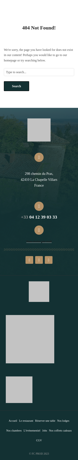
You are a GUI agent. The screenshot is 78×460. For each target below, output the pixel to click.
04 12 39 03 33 (39, 217)
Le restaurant (26, 420)
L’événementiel (32, 430)
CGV (39, 440)
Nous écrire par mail (39, 241)
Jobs (44, 430)
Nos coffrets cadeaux (60, 430)
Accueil (13, 420)
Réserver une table (45, 420)
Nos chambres (14, 430)
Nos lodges (63, 420)
